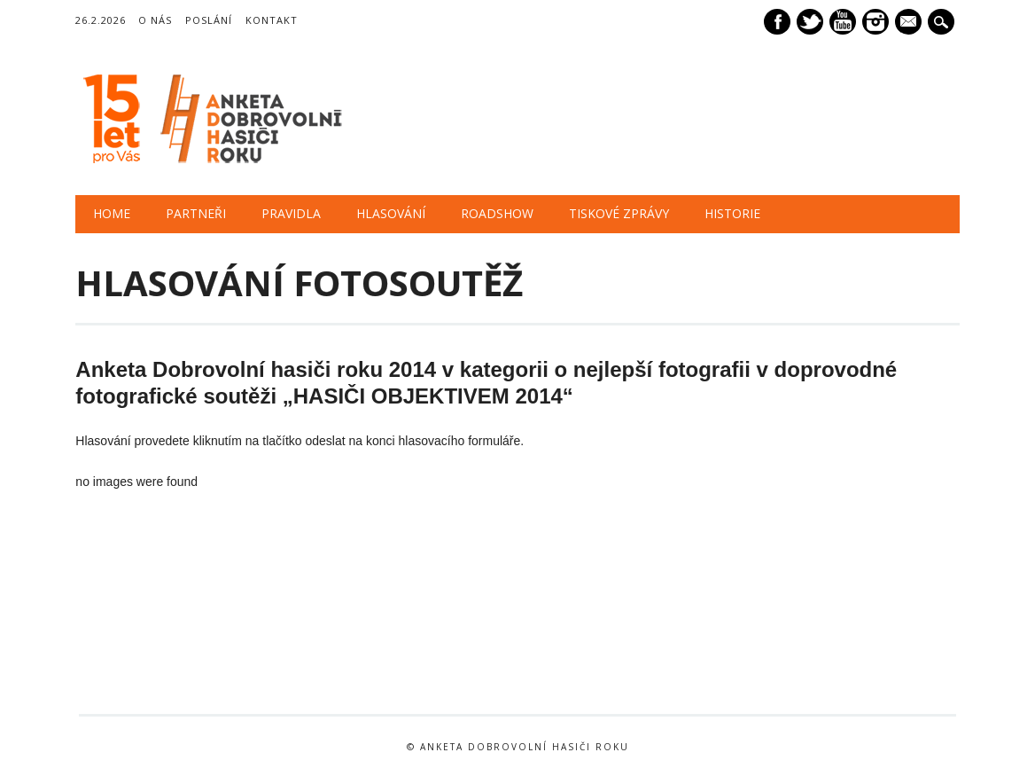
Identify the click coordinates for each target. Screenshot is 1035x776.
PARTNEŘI (196, 213)
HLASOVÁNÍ (390, 213)
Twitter (810, 22)
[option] (164, 647)
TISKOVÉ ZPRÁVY (619, 213)
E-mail (910, 23)
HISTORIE (732, 213)
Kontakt (271, 20)
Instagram (875, 22)
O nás (155, 20)
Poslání (208, 20)
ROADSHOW (497, 213)
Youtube (842, 22)
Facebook (777, 22)
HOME (111, 213)
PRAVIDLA (291, 213)
